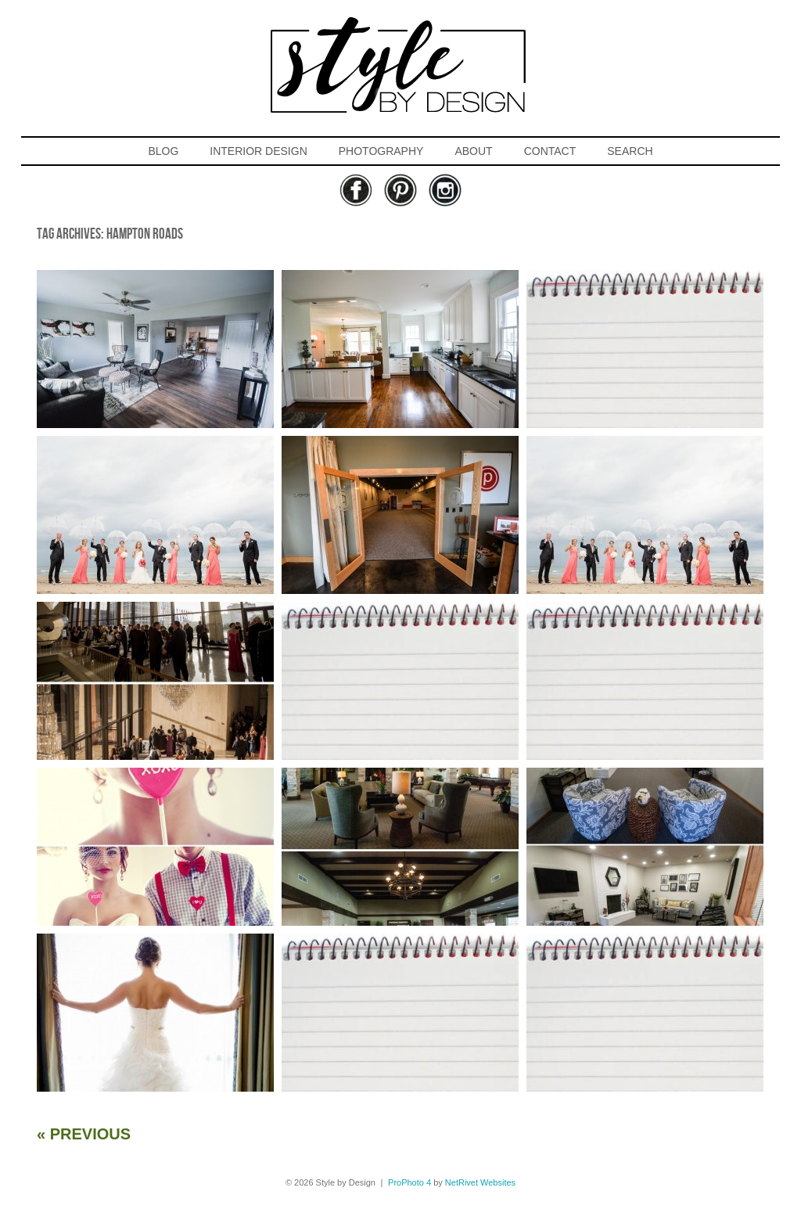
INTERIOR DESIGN (258, 151)
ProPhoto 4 (409, 1182)
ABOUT (473, 151)
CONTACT (550, 151)
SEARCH (629, 151)
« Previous (84, 1134)
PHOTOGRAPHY (381, 151)
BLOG (163, 151)
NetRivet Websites (480, 1182)
